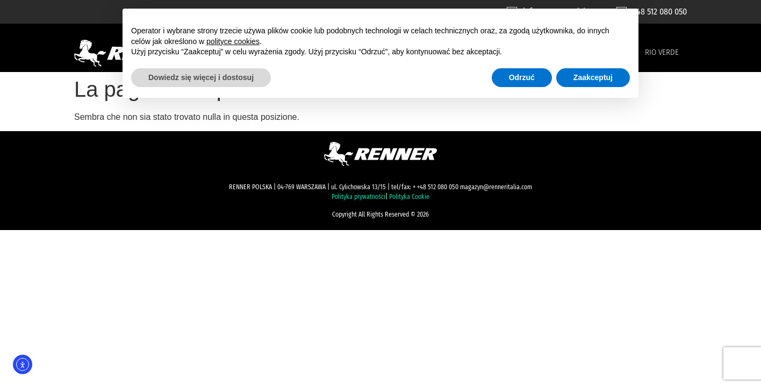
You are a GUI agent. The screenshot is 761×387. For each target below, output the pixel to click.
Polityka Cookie (409, 196)
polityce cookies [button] (233, 41)
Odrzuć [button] (522, 77)
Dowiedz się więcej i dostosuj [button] (201, 77)
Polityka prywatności (358, 196)
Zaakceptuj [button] (593, 77)
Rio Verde (662, 52)
